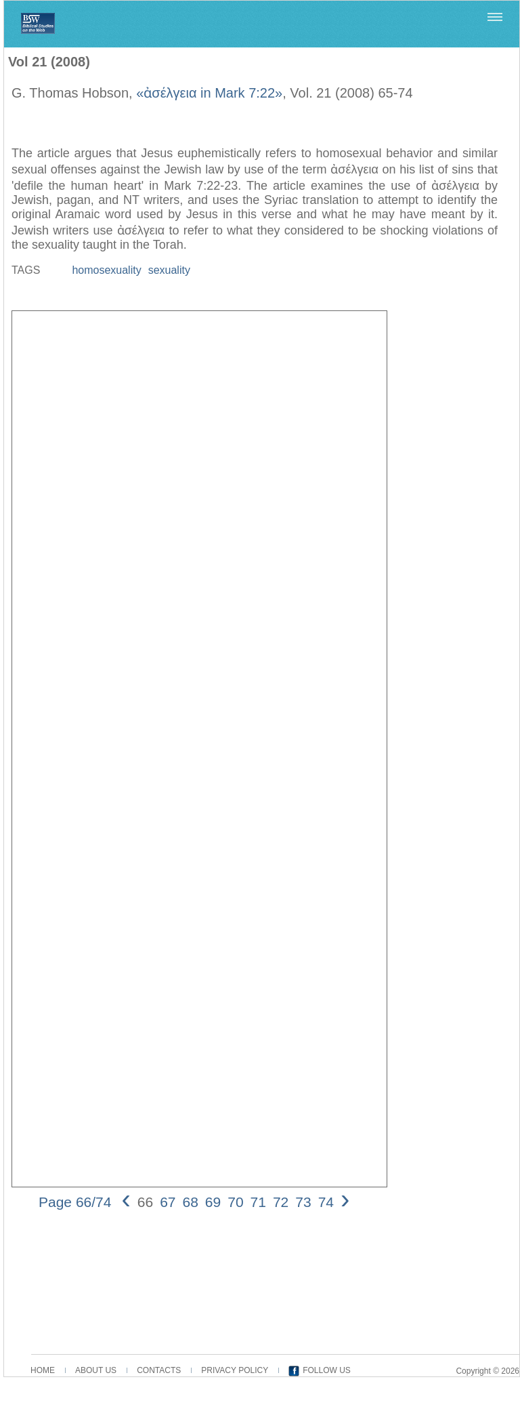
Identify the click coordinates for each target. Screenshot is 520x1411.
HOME (42, 1370)
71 (258, 1202)
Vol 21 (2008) (49, 61)
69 (213, 1202)
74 (326, 1202)
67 (167, 1202)
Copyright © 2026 (487, 1371)
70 (235, 1202)
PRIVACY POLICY (234, 1370)
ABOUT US (95, 1370)
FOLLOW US (327, 1370)
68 (190, 1202)
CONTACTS (159, 1370)
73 (303, 1202)
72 (280, 1202)
